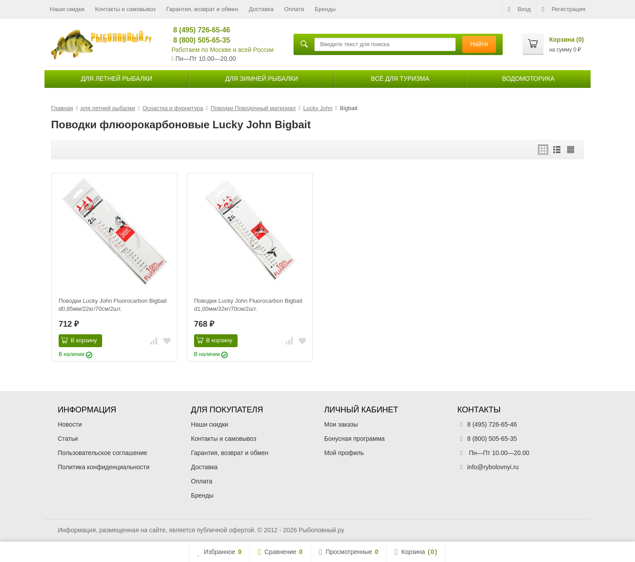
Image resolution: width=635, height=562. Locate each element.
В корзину (79, 340)
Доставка (261, 9)
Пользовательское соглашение (102, 452)
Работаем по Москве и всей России (222, 49)
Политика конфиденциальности (104, 467)
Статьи (68, 438)
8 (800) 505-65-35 (197, 40)
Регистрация (563, 9)
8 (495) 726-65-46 (197, 30)
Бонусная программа (354, 438)
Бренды (325, 9)
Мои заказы (341, 424)
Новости (70, 424)
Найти (479, 43)
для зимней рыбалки (261, 78)
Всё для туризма (400, 78)
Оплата (294, 9)
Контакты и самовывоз (125, 9)
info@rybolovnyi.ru (493, 467)
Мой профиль (344, 452)
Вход (519, 9)
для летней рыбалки (116, 78)
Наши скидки (67, 9)
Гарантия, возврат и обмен (202, 9)
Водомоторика (528, 78)
